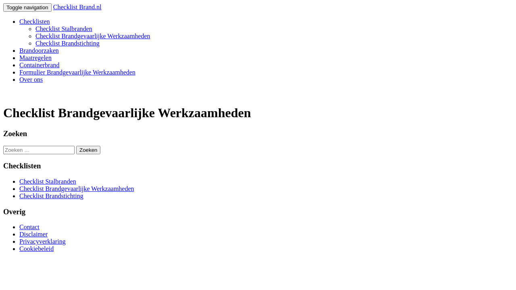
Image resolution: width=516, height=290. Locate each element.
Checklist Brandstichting (67, 43)
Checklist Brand (77, 7)
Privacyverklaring (42, 241)
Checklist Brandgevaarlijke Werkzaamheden (92, 36)
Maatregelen (35, 57)
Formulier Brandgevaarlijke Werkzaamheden (77, 72)
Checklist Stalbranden (63, 28)
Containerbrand (39, 65)
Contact (29, 227)
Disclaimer (33, 234)
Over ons (31, 79)
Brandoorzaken (39, 50)
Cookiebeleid (36, 248)
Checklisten (34, 21)
